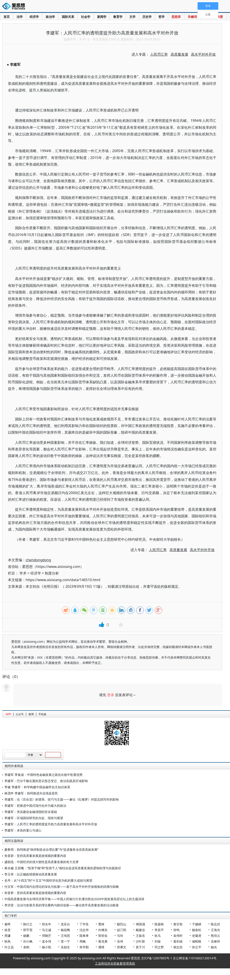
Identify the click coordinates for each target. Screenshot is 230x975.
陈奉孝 (84, 935)
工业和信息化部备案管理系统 (115, 963)
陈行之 (27, 924)
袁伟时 (178, 935)
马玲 (120, 935)
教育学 (118, 17)
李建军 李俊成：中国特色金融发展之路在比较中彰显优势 (43, 775)
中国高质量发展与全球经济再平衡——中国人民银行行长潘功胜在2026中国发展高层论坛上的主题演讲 (74, 899)
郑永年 (46, 924)
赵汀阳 (121, 930)
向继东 (102, 930)
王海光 (215, 930)
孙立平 (196, 947)
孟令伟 (46, 941)
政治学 (50, 17)
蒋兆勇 (102, 941)
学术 (22, 573)
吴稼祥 (215, 941)
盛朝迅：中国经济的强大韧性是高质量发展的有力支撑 (41, 862)
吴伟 (120, 941)
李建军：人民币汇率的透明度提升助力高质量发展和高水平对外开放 (50, 824)
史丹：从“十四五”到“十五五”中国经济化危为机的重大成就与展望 (48, 880)
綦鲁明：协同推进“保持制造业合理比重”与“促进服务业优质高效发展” (51, 849)
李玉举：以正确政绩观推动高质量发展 (30, 874)
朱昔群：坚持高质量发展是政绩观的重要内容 (35, 856)
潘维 (101, 947)
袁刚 (26, 947)
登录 (110, 694)
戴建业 (140, 930)
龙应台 (65, 924)
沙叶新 (140, 941)
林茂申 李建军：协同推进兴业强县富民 (31, 793)
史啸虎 (196, 935)
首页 (7, 17)
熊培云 (215, 935)
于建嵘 (196, 924)
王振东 (140, 935)
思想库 (176, 17)
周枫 (82, 941)
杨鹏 (26, 935)
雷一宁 (65, 941)
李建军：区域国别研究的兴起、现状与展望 (33, 818)
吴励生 (65, 947)
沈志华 (84, 930)
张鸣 (176, 930)
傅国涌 (140, 924)
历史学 (147, 17)
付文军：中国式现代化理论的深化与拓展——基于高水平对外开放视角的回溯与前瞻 (61, 886)
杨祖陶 (65, 930)
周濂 (7, 935)
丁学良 (84, 924)
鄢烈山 (121, 924)
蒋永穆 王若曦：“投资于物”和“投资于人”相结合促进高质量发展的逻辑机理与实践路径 (62, 868)
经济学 (34, 17)
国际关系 (68, 17)
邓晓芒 (46, 935)
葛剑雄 (178, 941)
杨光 (214, 947)
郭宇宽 (27, 930)
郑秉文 (121, 947)
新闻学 (101, 17)
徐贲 (7, 930)
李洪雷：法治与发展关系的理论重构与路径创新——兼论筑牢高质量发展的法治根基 (61, 905)
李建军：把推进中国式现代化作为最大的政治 (35, 805)
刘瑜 (158, 941)
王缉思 (65, 935)
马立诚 (46, 930)
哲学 (161, 17)
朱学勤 (84, 947)
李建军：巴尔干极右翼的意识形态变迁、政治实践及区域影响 (46, 781)
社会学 (85, 17)
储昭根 (196, 941)
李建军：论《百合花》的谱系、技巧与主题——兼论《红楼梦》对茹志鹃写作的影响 (61, 799)
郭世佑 (102, 935)
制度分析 (52, 573)
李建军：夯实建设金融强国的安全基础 (30, 812)
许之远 (9, 947)
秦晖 (7, 924)
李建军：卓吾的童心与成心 (22, 830)
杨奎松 (196, 930)
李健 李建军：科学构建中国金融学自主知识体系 (37, 787)
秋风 (7, 941)
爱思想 (15, 6)
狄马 (158, 935)
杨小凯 (46, 947)
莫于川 (140, 947)
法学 (20, 17)
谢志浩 (178, 947)
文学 (132, 17)
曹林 (101, 924)
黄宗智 (178, 924)
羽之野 (159, 947)
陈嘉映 (159, 924)
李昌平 (159, 930)
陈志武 (215, 924)
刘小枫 (27, 941)
